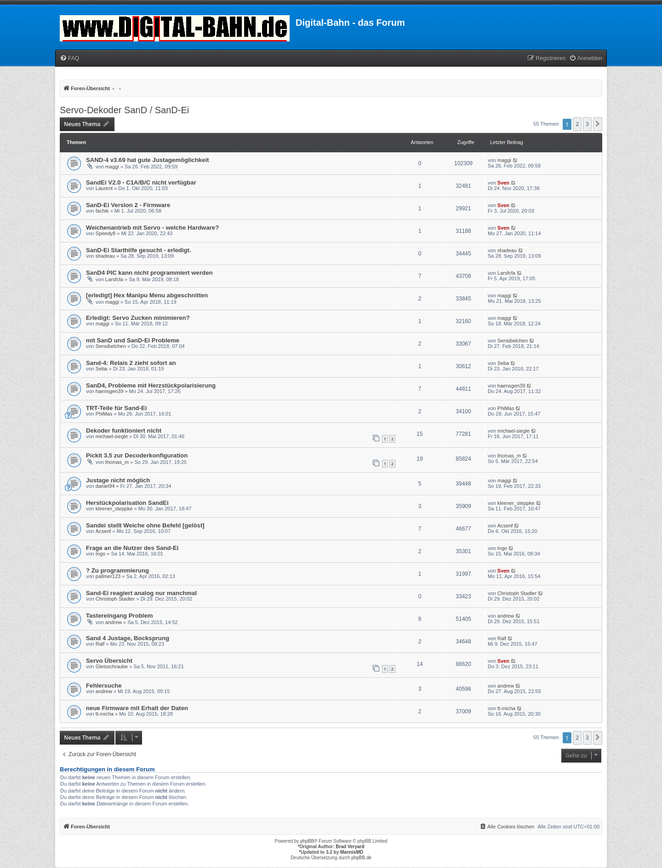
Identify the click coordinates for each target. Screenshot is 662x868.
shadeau (105, 256)
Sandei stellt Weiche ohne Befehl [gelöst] (145, 525)
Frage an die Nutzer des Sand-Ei (132, 547)
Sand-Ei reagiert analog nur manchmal (141, 593)
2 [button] (577, 124)
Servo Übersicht (109, 660)
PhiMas (104, 414)
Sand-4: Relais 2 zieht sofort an (131, 362)
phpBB (307, 841)
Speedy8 (105, 233)
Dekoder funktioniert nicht (123, 430)
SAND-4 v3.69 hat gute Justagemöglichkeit (147, 159)
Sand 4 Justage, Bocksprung (127, 638)
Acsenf (103, 531)
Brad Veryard (350, 846)
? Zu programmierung (117, 570)
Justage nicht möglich (118, 480)
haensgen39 (110, 391)
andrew (113, 622)
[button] (597, 124)
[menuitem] (69, 58)
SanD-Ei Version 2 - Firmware (128, 205)
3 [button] (587, 124)
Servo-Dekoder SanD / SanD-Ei (124, 110)
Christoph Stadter (115, 599)
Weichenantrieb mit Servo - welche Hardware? (152, 227)
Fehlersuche (104, 685)
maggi (112, 166)
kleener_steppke (114, 508)
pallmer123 (108, 576)
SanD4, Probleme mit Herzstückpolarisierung (151, 385)
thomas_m (117, 462)
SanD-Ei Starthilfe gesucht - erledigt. (138, 250)
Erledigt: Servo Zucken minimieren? (138, 317)
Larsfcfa (114, 279)
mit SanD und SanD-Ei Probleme (132, 340)
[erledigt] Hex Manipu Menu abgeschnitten (147, 295)
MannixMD (351, 852)
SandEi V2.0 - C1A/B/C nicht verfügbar (141, 182)
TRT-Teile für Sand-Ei (116, 408)
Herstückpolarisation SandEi (127, 502)
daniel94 (105, 486)
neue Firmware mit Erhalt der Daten (137, 708)
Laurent (104, 188)
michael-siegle (112, 436)
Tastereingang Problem (119, 615)
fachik (102, 211)
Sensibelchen (111, 346)
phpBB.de (361, 857)
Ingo (100, 553)
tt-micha (105, 714)
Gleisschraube (112, 666)
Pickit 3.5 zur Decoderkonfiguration (137, 455)
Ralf (100, 644)
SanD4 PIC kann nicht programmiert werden (149, 272)
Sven (503, 182)
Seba (102, 368)
